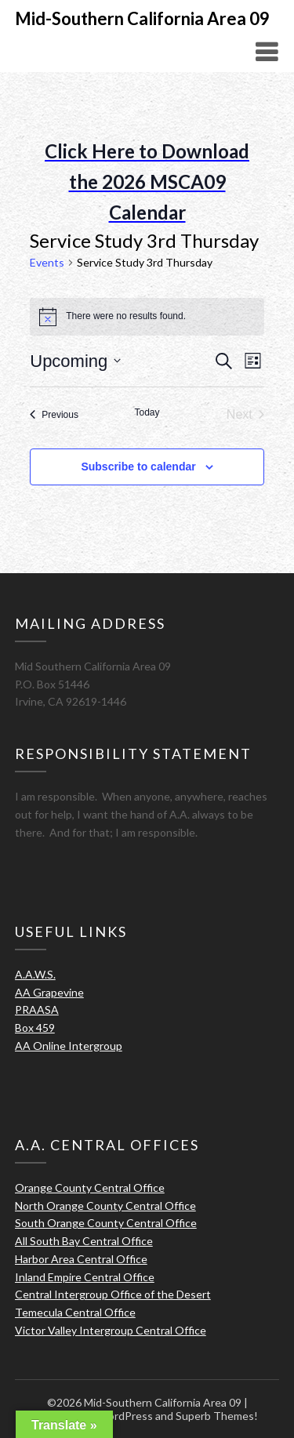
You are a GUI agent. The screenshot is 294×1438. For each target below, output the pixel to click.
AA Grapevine (49, 992)
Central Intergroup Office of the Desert (113, 1294)
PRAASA (37, 1009)
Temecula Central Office (75, 1312)
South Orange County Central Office (106, 1222)
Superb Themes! (217, 1415)
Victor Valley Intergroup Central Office (110, 1330)
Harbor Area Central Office (81, 1259)
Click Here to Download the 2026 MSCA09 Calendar (147, 181)
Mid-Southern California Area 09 (142, 18)
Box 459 (35, 1027)
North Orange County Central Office (105, 1205)
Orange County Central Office (90, 1187)
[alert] (147, 317)
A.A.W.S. (35, 974)
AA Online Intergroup (68, 1045)
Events (47, 262)
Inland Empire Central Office (84, 1277)
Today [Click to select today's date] (146, 412)
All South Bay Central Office (84, 1240)
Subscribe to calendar (138, 466)
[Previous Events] (54, 414)
